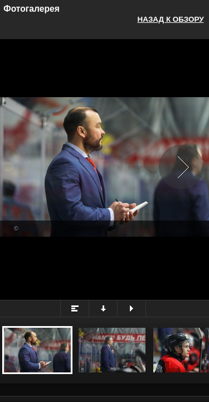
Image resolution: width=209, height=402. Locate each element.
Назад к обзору (171, 19)
